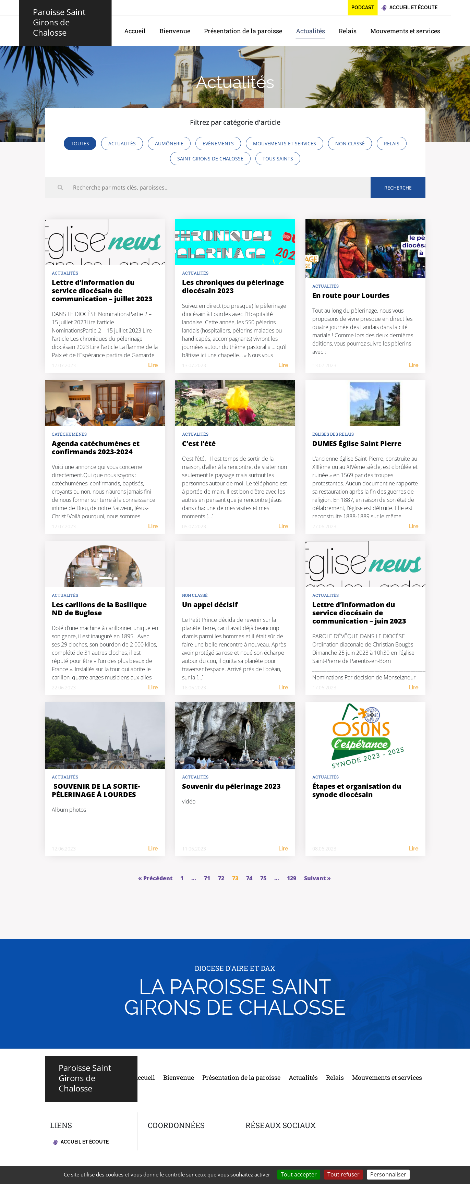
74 (249, 878)
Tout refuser (343, 1174)
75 (263, 878)
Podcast (362, 7)
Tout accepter (299, 1174)
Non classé (195, 595)
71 (207, 878)
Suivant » (317, 878)
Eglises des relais (333, 434)
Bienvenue (174, 31)
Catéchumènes (69, 434)
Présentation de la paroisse (243, 31)
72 (221, 878)
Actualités (310, 31)
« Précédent (155, 878)
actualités (65, 273)
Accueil (135, 31)
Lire (153, 365)
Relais (348, 31)
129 (291, 878)
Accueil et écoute (80, 1142)
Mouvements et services (405, 31)
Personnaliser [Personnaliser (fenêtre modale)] (388, 1174)
